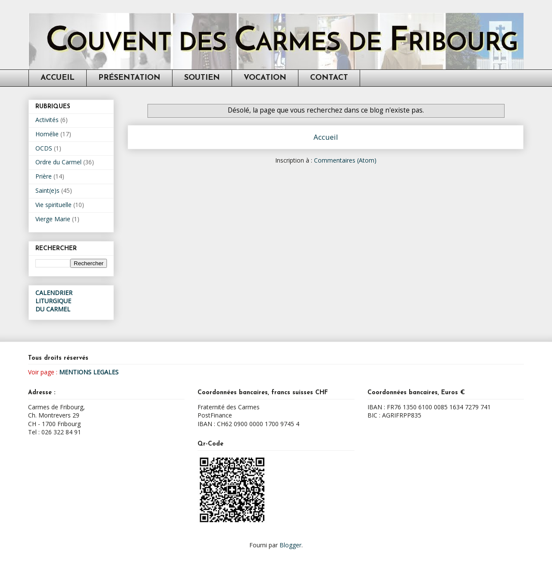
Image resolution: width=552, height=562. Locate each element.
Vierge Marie (52, 219)
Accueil (326, 137)
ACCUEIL (58, 78)
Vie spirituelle (53, 205)
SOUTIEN (202, 78)
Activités (47, 120)
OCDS (43, 148)
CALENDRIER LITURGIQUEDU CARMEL (53, 301)
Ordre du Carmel (58, 162)
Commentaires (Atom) (345, 160)
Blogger (290, 545)
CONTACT (329, 78)
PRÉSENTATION (129, 78)
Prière (43, 176)
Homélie (47, 134)
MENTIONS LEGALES (89, 372)
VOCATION (265, 78)
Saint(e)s (47, 190)
